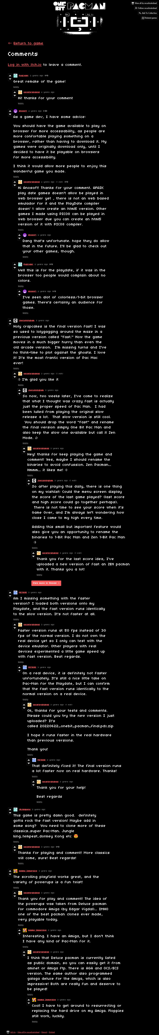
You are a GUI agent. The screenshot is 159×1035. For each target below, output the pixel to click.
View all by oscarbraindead (28, 1032)
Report (44, 1032)
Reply (16, 87)
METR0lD (23, 593)
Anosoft (23, 111)
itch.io (13, 1032)
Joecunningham (26, 321)
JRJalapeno (25, 810)
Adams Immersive (28, 871)
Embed (52, 1032)
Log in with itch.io (25, 65)
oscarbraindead (32, 92)
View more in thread (45, 583)
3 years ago (42, 321)
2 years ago (36, 76)
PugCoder (24, 76)
